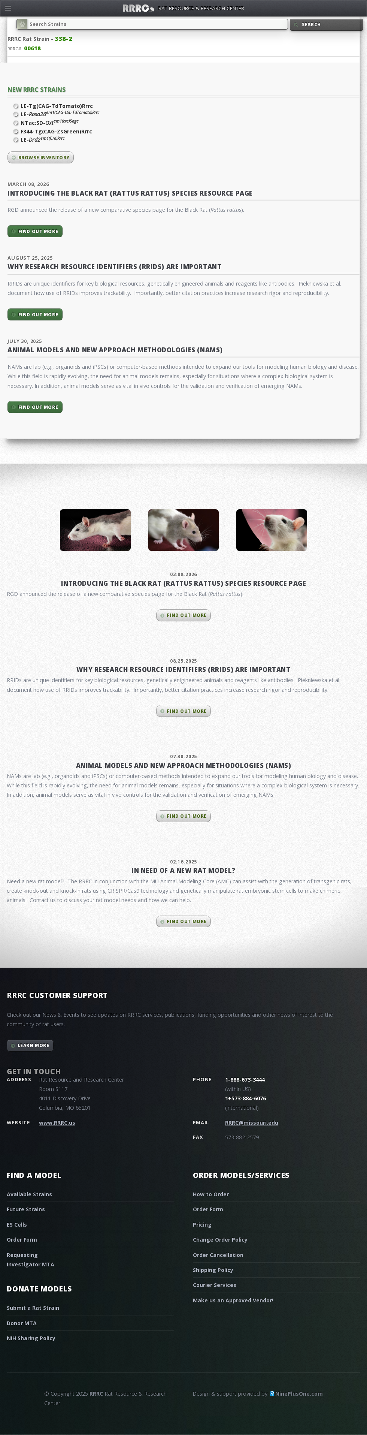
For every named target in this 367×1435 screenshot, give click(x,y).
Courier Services (214, 1284)
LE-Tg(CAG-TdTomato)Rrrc (57, 105)
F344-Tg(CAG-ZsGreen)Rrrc (56, 131)
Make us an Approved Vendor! (233, 1300)
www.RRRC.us (57, 1122)
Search (311, 24)
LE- (60, 114)
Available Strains (29, 1194)
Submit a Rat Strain (33, 1307)
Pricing (202, 1224)
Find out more (38, 231)
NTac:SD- (50, 122)
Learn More (33, 1045)
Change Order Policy (220, 1239)
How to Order (211, 1194)
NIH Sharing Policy (31, 1338)
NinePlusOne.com (299, 1393)
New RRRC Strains (36, 89)
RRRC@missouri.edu (251, 1122)
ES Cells (17, 1224)
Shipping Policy (213, 1269)
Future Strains (26, 1209)
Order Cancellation (218, 1254)
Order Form (22, 1239)
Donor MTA (22, 1323)
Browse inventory (44, 157)
